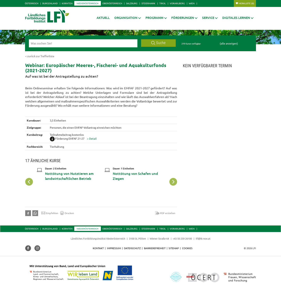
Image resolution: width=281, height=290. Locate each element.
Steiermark (148, 3)
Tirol (162, 3)
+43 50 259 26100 (182, 238)
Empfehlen (49, 213)
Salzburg (131, 3)
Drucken (67, 213)
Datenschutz (132, 248)
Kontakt (98, 248)
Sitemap (174, 248)
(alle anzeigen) (229, 43)
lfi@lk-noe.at (203, 238)
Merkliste (246, 3)
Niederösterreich (87, 3)
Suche (158, 43)
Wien (192, 3)
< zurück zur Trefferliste (39, 56)
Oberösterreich (112, 3)
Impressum (114, 248)
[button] (127, 18)
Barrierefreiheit (155, 248)
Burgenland (50, 3)
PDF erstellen (165, 213)
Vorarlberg (177, 3)
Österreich (31, 3)
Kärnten (67, 3)
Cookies (187, 248)
